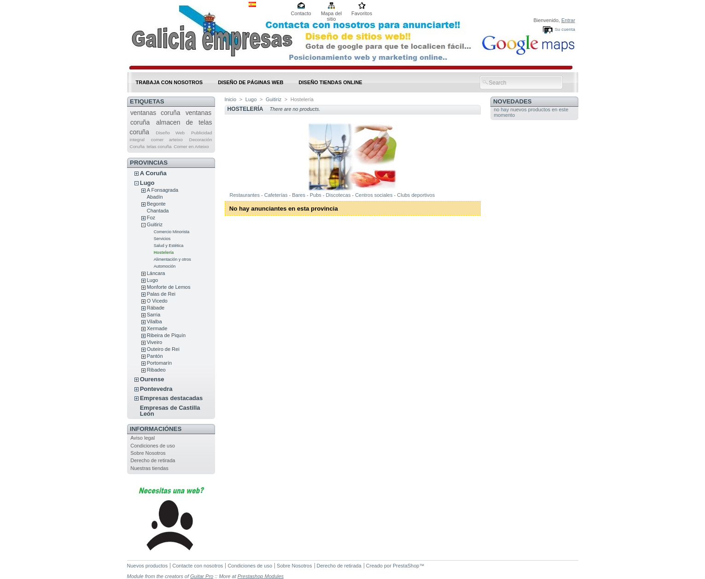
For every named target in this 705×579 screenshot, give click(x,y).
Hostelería (164, 252)
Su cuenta (564, 29)
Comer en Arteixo (191, 146)
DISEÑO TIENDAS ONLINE (330, 82)
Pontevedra (156, 388)
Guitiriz (155, 224)
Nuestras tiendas (149, 468)
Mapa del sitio (331, 14)
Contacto (301, 13)
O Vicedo (157, 301)
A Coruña (153, 173)
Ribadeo (156, 370)
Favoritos (361, 13)
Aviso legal (142, 438)
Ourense (152, 379)
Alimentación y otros (172, 259)
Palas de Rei (161, 294)
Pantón (155, 356)
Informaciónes (155, 428)
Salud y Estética (169, 245)
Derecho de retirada (152, 460)
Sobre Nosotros (147, 453)
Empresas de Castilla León (170, 410)
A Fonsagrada (163, 190)
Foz (151, 217)
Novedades (512, 101)
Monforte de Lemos (169, 287)
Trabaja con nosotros (169, 82)
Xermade (157, 328)
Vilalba (154, 321)
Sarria (153, 314)
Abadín (155, 197)
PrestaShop (406, 565)
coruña (140, 122)
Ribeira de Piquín (166, 335)
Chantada (158, 210)
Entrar (568, 20)
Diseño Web (170, 132)
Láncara (156, 273)
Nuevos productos (147, 565)
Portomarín (159, 363)
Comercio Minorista (172, 231)
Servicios (162, 238)
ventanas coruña (155, 112)
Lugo (147, 182)
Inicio (231, 99)
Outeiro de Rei (163, 349)
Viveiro (154, 342)
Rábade (156, 307)
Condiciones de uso (152, 445)
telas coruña (159, 146)
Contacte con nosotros (197, 565)
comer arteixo (167, 139)
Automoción (165, 266)
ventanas (198, 112)
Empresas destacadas (171, 398)
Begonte (156, 203)
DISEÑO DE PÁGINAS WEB (250, 82)
